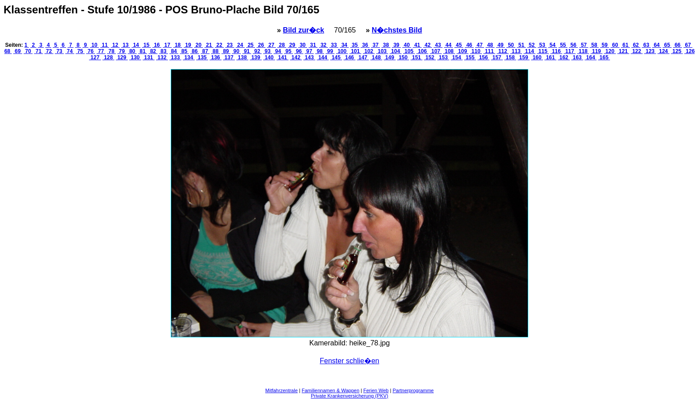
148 (376, 57)
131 (149, 57)
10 (94, 45)
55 (563, 45)
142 (296, 57)
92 (257, 51)
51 (521, 45)
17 (167, 45)
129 (122, 57)
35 (354, 45)
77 (101, 51)
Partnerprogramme (413, 390)
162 (564, 57)
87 (205, 51)
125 (677, 51)
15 (146, 45)
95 (288, 51)
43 (438, 45)
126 (689, 51)
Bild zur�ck (303, 30)
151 (417, 57)
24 (240, 45)
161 (550, 57)
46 (469, 45)
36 (365, 45)
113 (516, 51)
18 (177, 45)
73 (59, 51)
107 (436, 51)
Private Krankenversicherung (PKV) (349, 395)
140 (269, 57)
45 (458, 45)
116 (557, 51)
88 (215, 51)
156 (483, 57)
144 (323, 57)
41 (417, 45)
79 (121, 51)
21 (209, 45)
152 (430, 57)
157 (497, 57)
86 (194, 51)
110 (476, 51)
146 (350, 57)
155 (470, 57)
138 (242, 57)
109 (462, 51)
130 (135, 57)
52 (531, 45)
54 (552, 45)
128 (109, 57)
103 (382, 51)
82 (152, 51)
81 (142, 51)
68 (8, 51)
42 (427, 45)
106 (422, 51)
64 (656, 45)
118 (583, 51)
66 (677, 45)
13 (125, 45)
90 (236, 51)
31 (312, 45)
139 (256, 57)
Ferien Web (376, 390)
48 (489, 45)
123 (650, 51)
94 (278, 51)
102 (369, 51)
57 (584, 45)
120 (610, 51)
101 (356, 51)
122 (637, 51)
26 (260, 45)
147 (363, 57)
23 (229, 45)
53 (542, 45)
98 (319, 51)
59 (604, 45)
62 (635, 45)
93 (267, 51)
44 (448, 45)
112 (503, 51)
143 (310, 57)
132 (162, 57)
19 (188, 45)
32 (323, 45)
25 (250, 45)
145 (336, 57)
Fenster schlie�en (349, 361)
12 (115, 45)
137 (229, 57)
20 (198, 45)
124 (664, 51)
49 (500, 45)
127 (95, 57)
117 (570, 51)
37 (375, 45)
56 (573, 45)
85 (184, 51)
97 (309, 51)
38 (386, 45)
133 (175, 57)
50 (510, 45)
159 (524, 57)
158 (510, 57)
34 (344, 45)
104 (396, 51)
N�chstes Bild (397, 30)
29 (292, 45)
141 (282, 57)
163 (577, 57)
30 (302, 45)
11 (104, 45)
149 (390, 57)
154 (457, 57)
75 (80, 51)
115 (543, 51)
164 (590, 57)
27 (271, 45)
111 (489, 51)
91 (247, 51)
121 (623, 51)
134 (189, 57)
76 (90, 51)
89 (226, 51)
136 (216, 57)
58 (594, 45)
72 (49, 51)
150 (403, 57)
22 (219, 45)
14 (136, 45)
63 (646, 45)
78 (111, 51)
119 (597, 51)
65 (666, 45)
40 (406, 45)
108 (449, 51)
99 (329, 51)
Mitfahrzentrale (281, 390)
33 (333, 45)
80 (132, 51)
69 (17, 51)
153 (443, 57)
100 (342, 51)
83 (163, 51)
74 (69, 51)
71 (38, 51)
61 (625, 45)
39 (396, 45)
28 (281, 45)
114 (529, 51)
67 (687, 45)
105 (409, 51)
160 (537, 57)
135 (202, 57)
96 (298, 51)
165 (604, 57)
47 (479, 45)
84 (173, 51)
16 (156, 45)
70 (28, 51)
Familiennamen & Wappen (330, 390)
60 (615, 45)
